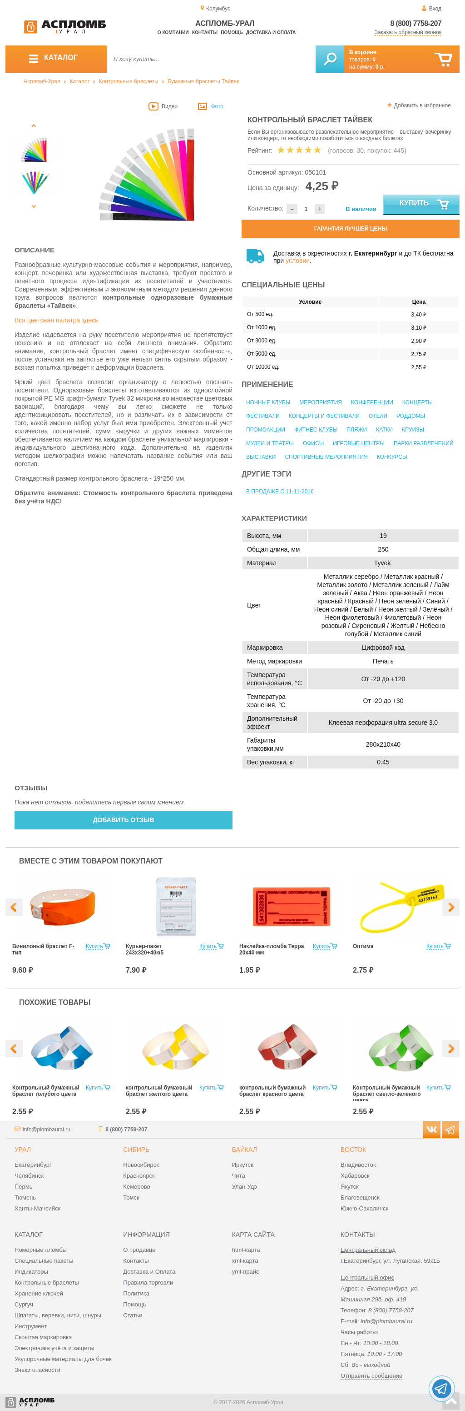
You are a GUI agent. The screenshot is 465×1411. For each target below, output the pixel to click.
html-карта (246, 1249)
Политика (136, 1293)
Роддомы (410, 416)
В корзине (362, 52)
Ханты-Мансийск (37, 1208)
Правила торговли (148, 1282)
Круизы (413, 430)
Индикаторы (31, 1271)
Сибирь (136, 1149)
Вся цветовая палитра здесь (57, 320)
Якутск (350, 1186)
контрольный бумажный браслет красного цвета (272, 1091)
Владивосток (358, 1164)
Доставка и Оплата (149, 1271)
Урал (23, 1149)
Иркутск (242, 1164)
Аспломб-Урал (42, 81)
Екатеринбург (33, 1164)
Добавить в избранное (422, 105)
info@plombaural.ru (46, 1129)
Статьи (132, 1315)
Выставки (261, 457)
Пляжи (356, 430)
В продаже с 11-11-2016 (280, 491)
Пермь (24, 1186)
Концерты (417, 402)
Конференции (372, 402)
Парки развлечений (424, 443)
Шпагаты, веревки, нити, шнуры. (59, 1315)
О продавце (139, 1249)
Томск (131, 1197)
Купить (425, 205)
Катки (384, 430)
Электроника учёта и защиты (54, 1348)
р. (380, 67)
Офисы (313, 443)
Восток (353, 1149)
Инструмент (31, 1326)
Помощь (231, 32)
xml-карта (245, 1260)
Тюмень (25, 1197)
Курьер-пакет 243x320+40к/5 (144, 949)
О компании (173, 32)
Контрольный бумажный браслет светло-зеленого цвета (387, 1094)
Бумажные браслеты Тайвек (203, 81)
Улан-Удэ (244, 1186)
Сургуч (24, 1304)
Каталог (79, 81)
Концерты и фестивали (324, 416)
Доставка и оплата (271, 32)
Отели (378, 416)
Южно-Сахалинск (364, 1208)
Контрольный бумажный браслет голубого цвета (45, 1091)
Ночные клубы (268, 402)
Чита (238, 1175)
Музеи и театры (270, 443)
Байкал (244, 1149)
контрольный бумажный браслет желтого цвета (159, 1091)
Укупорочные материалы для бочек (63, 1359)
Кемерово (136, 1186)
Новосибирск (141, 1164)
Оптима (363, 946)
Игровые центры (359, 443)
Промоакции (265, 430)
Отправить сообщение (371, 1375)
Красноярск (138, 1175)
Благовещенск (360, 1197)
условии (298, 260)
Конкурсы (392, 457)
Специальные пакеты (44, 1260)
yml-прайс (245, 1271)
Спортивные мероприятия (326, 457)
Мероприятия (320, 402)
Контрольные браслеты (128, 81)
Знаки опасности (37, 1369)
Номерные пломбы (41, 1249)
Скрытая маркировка (43, 1337)
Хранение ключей (39, 1293)
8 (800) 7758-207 (415, 23)
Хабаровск (355, 1175)
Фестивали (263, 416)
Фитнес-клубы (315, 430)
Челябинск (29, 1175)
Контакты (205, 32)
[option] (147, 174)
